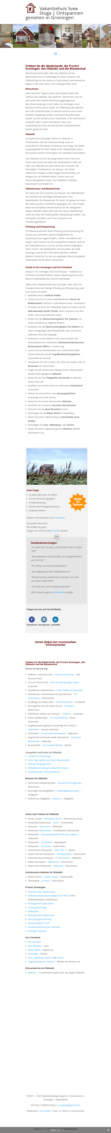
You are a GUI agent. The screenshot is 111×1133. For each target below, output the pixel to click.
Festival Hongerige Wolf (39, 764)
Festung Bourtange (37, 907)
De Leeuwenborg (58, 717)
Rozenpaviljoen (64, 854)
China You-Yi (60, 850)
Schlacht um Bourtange (39, 756)
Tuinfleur (66, 713)
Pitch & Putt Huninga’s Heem (65, 682)
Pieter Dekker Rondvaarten (69, 690)
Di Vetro (46, 880)
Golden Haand (51, 876)
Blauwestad (45, 830)
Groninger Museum (37, 931)
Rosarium (69, 705)
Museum (57, 798)
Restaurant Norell (52, 818)
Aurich (48, 957)
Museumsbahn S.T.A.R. (39, 923)
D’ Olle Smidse (62, 857)
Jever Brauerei (35, 945)
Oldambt (32, 972)
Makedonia (53, 861)
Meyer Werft (34, 949)
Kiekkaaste (33, 729)
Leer (30, 957)
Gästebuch (59, 592)
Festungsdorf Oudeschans (40, 903)
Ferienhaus (59, 517)
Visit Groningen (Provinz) (40, 919)
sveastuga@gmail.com (69, 1105)
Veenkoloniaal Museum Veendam (44, 927)
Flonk (55, 822)
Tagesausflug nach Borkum (41, 961)
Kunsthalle (33, 953)
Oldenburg (38, 957)
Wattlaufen (33, 911)
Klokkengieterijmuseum (68, 790)
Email (54, 530)
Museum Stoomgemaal (69, 782)
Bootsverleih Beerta (52, 745)
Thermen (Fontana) (64, 674)
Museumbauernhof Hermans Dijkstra (59, 834)
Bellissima (58, 865)
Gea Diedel (44, 1110)
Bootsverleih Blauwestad (53, 733)
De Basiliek (46, 842)
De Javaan (46, 846)
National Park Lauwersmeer (41, 891)
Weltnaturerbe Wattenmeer (41, 915)
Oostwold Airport (64, 702)
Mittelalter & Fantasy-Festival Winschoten (48, 768)
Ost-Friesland (34, 942)
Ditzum (60, 957)
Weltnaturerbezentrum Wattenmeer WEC (48, 895)
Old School (44, 826)
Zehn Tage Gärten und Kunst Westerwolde (48, 760)
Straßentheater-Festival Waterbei (44, 771)
